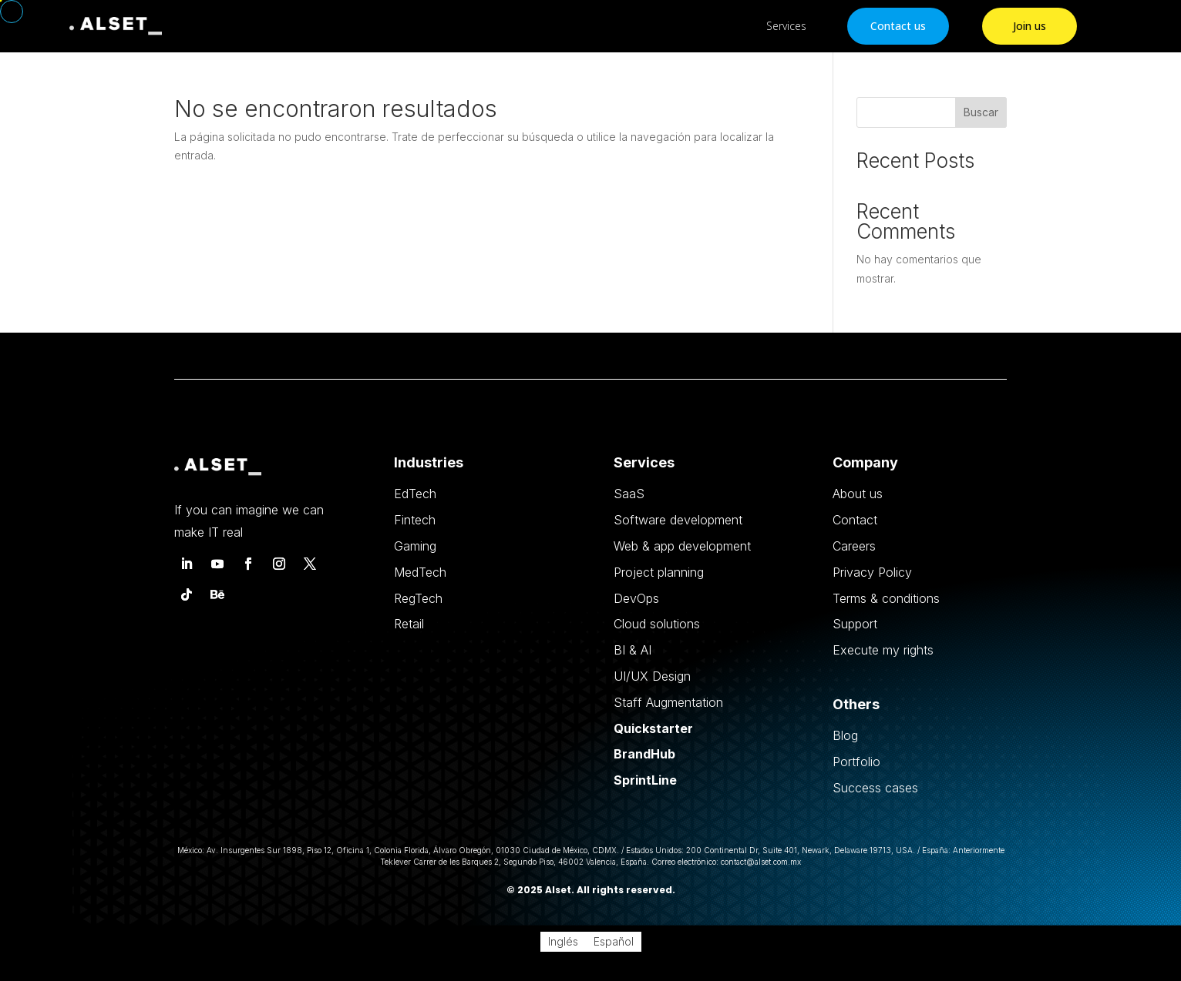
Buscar (981, 112)
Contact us (898, 25)
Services (786, 25)
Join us (1029, 25)
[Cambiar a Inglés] (563, 942)
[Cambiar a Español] (613, 942)
